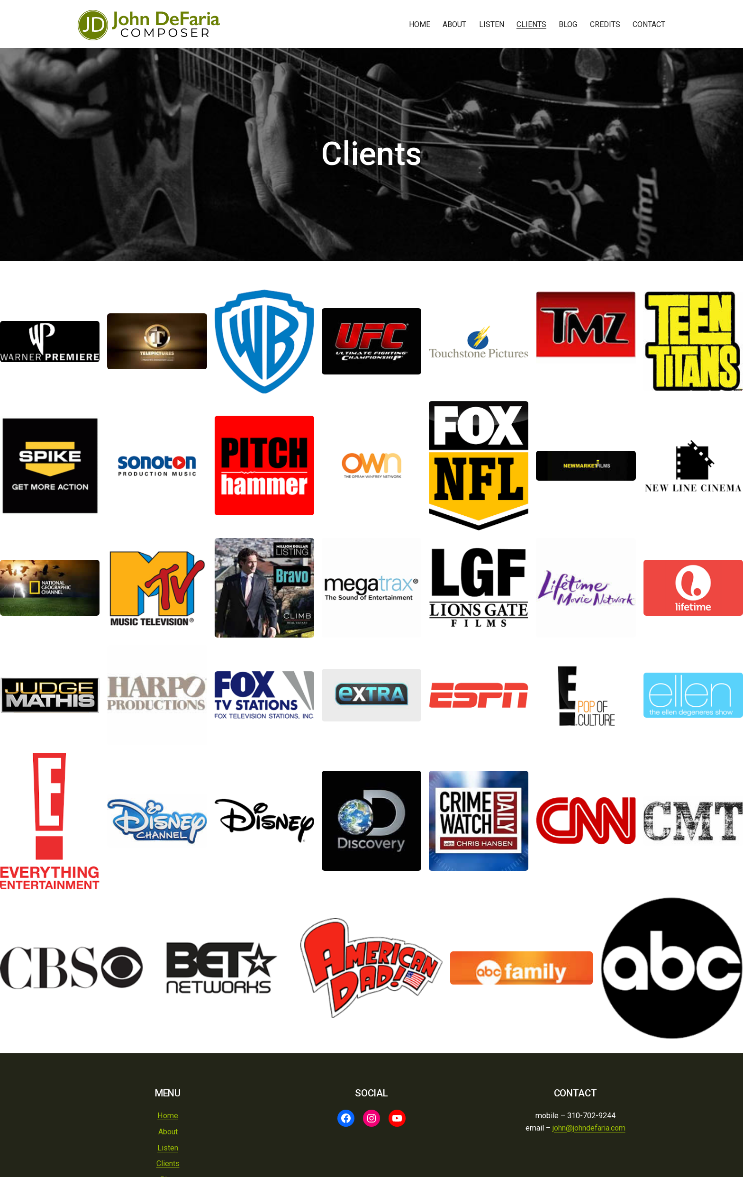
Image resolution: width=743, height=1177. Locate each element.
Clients (531, 24)
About (454, 24)
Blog (568, 24)
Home (419, 24)
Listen (491, 24)
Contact (649, 24)
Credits (605, 24)
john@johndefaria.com (589, 1127)
